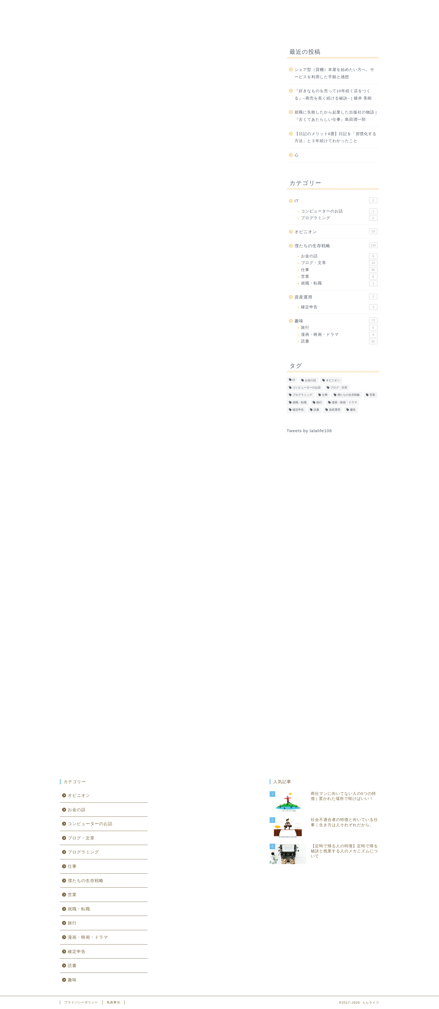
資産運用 (311, 30)
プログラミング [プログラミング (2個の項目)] (302, 395)
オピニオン (270, 30)
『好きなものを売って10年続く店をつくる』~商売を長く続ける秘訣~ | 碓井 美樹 (333, 94)
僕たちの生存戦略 (195, 30)
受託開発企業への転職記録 (124, 348)
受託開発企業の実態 (117, 359)
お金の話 (339, 256)
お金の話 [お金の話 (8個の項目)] (310, 380)
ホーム (125, 30)
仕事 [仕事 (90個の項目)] (325, 395)
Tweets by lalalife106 (309, 430)
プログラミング (339, 218)
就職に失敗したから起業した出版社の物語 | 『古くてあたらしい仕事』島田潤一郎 (336, 116)
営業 (339, 276)
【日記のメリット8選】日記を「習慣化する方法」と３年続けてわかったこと (336, 137)
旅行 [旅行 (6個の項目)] (319, 402)
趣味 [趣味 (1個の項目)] (353, 409)
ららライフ (220, 11)
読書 (339, 341)
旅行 (339, 327)
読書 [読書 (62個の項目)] (316, 409)
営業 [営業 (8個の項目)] (372, 395)
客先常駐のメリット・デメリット (130, 337)
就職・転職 (339, 283)
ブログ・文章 (339, 263)
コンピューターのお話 (339, 211)
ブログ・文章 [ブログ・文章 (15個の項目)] (338, 387)
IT (154, 30)
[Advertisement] (165, 128)
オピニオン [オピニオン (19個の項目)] (333, 380)
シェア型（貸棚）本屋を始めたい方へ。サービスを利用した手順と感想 (334, 73)
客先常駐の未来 (113, 326)
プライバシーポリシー (81, 1002)
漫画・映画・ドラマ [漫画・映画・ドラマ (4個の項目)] (344, 402)
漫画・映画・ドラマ (339, 334)
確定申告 (339, 307)
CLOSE (236, 308)
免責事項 (113, 1002)
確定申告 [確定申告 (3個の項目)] (298, 409)
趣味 (236, 30)
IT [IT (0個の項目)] (294, 380)
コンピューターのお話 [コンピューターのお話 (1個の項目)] (307, 387)
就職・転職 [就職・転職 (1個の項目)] (300, 402)
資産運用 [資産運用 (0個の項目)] (334, 409)
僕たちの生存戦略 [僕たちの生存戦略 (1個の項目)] (348, 395)
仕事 (339, 270)
